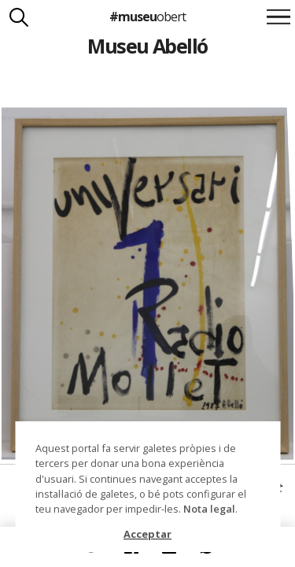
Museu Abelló (147, 45)
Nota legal (209, 509)
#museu (147, 16)
